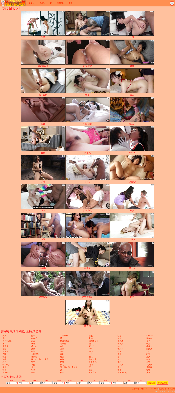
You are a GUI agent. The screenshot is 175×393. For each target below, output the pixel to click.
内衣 (62, 362)
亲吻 (62, 354)
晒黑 (148, 344)
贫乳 (119, 362)
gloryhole (64, 336)
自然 (91, 336)
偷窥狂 (149, 367)
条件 (142, 389)
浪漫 (33, 341)
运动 (119, 367)
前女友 (34, 346)
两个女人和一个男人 (39, 359)
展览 (33, 349)
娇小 (91, 351)
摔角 (148, 372)
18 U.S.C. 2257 (151, 389)
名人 (4, 362)
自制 (62, 346)
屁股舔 (120, 341)
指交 (33, 362)
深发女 (5, 351)
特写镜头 (6, 365)
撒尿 (91, 357)
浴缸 (4, 338)
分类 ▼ (32, 3)
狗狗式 (34, 338)
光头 (4, 336)
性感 (119, 351)
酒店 (62, 351)
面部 (33, 351)
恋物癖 (34, 357)
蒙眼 (4, 349)
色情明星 (60, 3)
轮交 (33, 370)
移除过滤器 (163, 383)
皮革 (62, 359)
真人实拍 (92, 372)
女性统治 (35, 354)
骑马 (119, 338)
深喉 (33, 336)
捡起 (91, 354)
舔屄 (91, 370)
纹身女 (149, 346)
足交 (33, 367)
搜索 (70, 3)
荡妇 (119, 359)
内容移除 (162, 389)
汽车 (4, 354)
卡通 (4, 357)
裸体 (62, 372)
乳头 (91, 338)
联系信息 (135, 389)
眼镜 (33, 372)
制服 (148, 359)
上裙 (148, 362)
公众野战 (92, 362)
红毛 (119, 336)
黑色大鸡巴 (7, 341)
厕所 (148, 357)
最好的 (42, 3)
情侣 (4, 370)
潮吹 (119, 370)
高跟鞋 (63, 344)
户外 (91, 349)
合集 (4, 367)
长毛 (62, 365)
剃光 (119, 354)
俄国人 (120, 344)
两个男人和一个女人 (68, 367)
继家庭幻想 (122, 372)
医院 (62, 349)
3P (147, 351)
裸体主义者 (93, 341)
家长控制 (171, 389)
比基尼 (5, 346)
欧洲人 (34, 344)
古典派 (149, 365)
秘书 (119, 346)
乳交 (148, 354)
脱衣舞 (149, 338)
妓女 (148, 370)
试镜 (4, 359)
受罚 (91, 365)
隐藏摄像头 (65, 341)
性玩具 (120, 349)
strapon (149, 336)
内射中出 (6, 372)
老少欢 (92, 346)
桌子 (148, 341)
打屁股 (120, 365)
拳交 (33, 365)
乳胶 (62, 357)
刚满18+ (149, 349)
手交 (62, 338)
